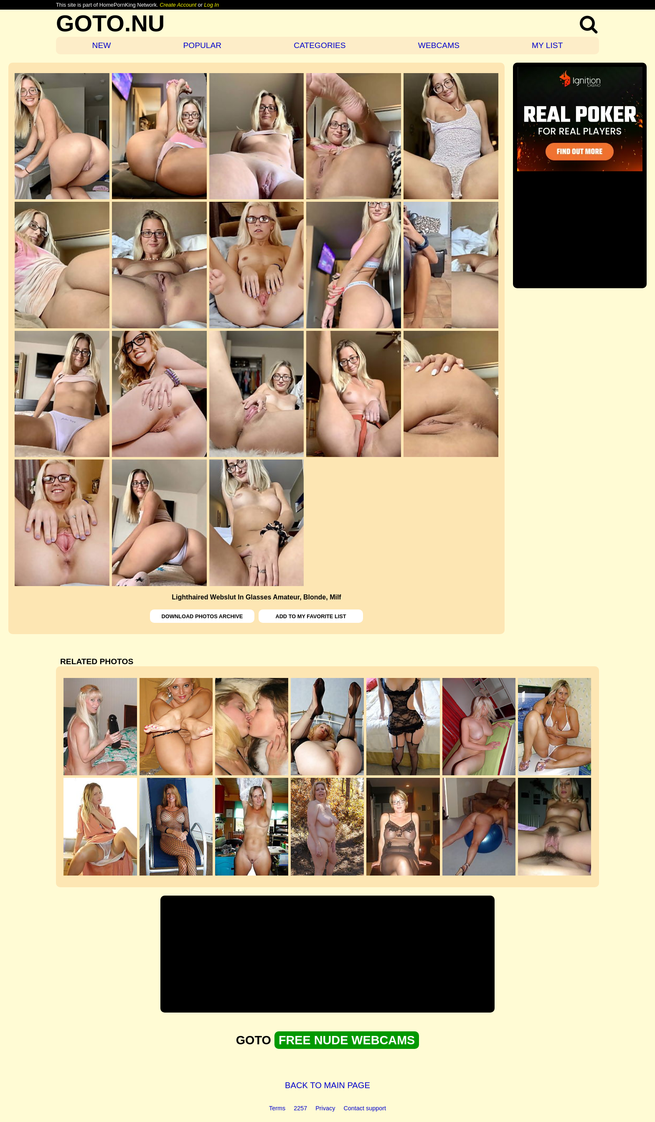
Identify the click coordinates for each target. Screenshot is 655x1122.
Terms (277, 1108)
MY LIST (547, 45)
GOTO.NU (110, 23)
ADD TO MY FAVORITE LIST (310, 616)
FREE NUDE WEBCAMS (347, 1040)
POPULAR (202, 45)
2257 (300, 1108)
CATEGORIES (319, 45)
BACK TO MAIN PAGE (327, 1085)
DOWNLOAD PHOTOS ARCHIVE (202, 616)
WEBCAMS (439, 45)
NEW (101, 45)
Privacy (325, 1108)
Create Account (178, 5)
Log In (211, 5)
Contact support (364, 1108)
